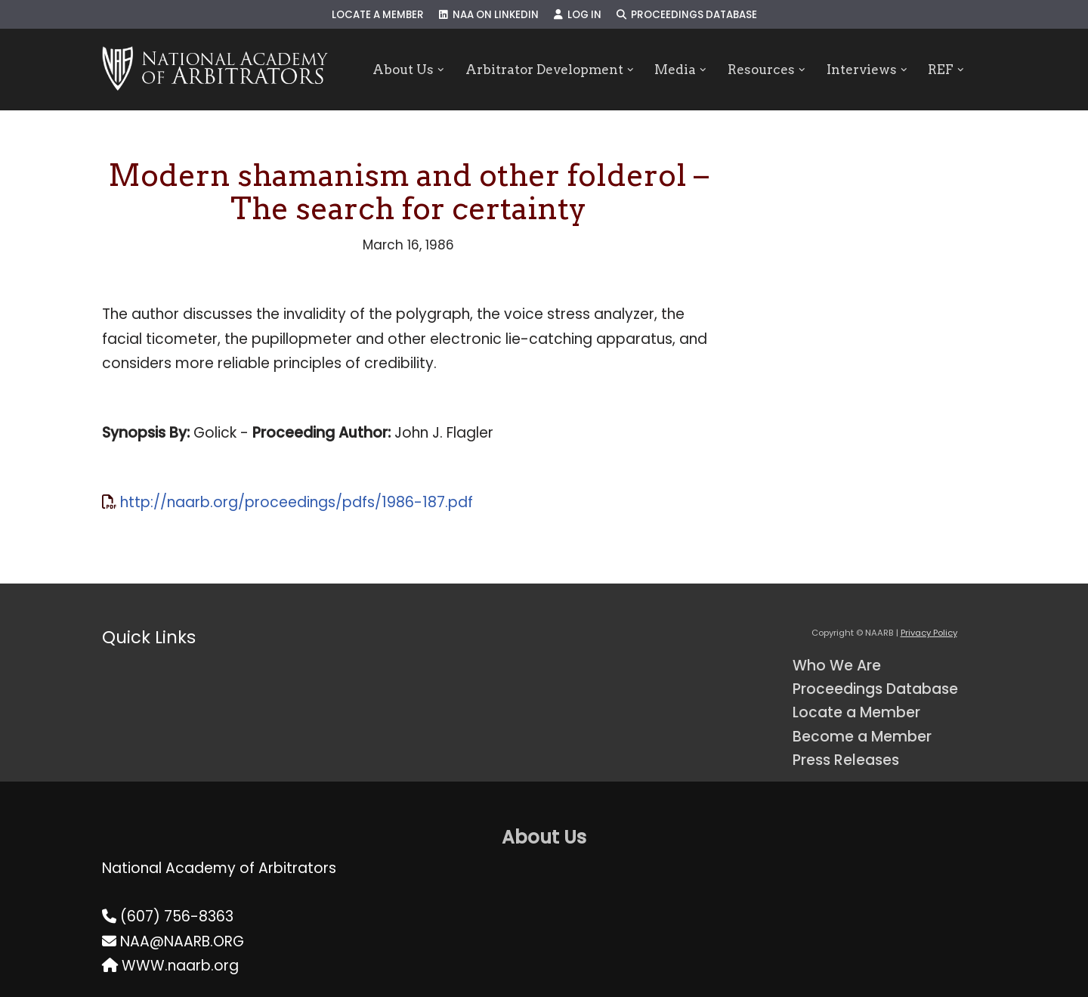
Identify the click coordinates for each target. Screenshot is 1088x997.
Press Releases (846, 760)
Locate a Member (378, 15)
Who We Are (837, 665)
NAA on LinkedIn (489, 15)
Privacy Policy (929, 633)
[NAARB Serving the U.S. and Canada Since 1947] (215, 69)
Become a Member (862, 736)
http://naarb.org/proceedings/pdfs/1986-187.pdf (296, 502)
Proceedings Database (687, 15)
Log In (577, 15)
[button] (440, 70)
